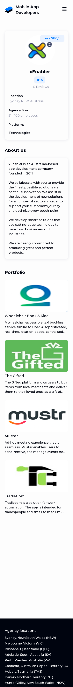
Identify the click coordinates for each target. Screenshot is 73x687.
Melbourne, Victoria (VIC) (24, 643)
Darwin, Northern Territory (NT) (29, 677)
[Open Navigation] (64, 10)
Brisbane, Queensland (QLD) (27, 649)
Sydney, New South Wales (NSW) (30, 638)
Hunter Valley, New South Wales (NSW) (35, 683)
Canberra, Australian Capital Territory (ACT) (38, 666)
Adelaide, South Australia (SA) (28, 655)
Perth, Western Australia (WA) (28, 660)
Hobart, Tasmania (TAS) (23, 671)
